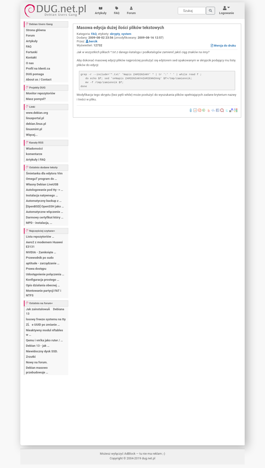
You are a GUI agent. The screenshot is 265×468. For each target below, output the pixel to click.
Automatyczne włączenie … (44, 212)
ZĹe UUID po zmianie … (43, 324)
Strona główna (36, 30)
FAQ (117, 11)
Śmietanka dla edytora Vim (44, 173)
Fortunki (31, 52)
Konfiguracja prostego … (42, 279)
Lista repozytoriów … (40, 236)
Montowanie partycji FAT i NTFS (43, 293)
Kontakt (31, 57)
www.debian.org (37, 112)
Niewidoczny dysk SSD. (42, 351)
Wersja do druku (223, 45)
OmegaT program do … (41, 179)
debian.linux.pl (36, 123)
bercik (91, 41)
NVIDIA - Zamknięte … (41, 252)
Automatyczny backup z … (43, 201)
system (126, 34)
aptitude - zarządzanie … (42, 263)
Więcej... (32, 134)
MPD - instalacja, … (39, 223)
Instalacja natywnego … (42, 195)
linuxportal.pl (35, 118)
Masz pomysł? (36, 99)
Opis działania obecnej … (43, 285)
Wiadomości (34, 148)
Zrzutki (31, 356)
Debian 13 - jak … (37, 345)
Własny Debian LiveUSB (42, 184)
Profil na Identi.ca (38, 68)
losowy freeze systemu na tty (46, 319)
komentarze (34, 154)
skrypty (115, 34)
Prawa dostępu (36, 268)
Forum (131, 11)
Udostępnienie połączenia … (45, 274)
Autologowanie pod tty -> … (44, 190)
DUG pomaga (35, 74)
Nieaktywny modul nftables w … (44, 332)
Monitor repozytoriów (40, 93)
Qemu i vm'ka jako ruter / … (44, 340)
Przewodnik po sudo (40, 257)
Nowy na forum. (36, 362)
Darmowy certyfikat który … (44, 217)
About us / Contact (38, 79)
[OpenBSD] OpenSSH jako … (45, 206)
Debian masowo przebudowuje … (37, 370)
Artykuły (101, 11)
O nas (30, 63)
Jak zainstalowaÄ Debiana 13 (45, 311)
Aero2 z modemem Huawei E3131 (44, 244)
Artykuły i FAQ (35, 159)
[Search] (192, 10)
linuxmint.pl (34, 129)
